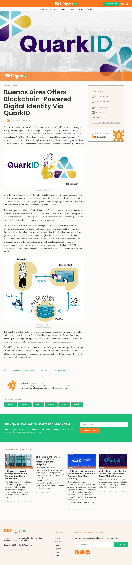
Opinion (51, 405)
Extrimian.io (48, 190)
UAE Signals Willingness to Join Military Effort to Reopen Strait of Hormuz (37, 370)
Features (25, 405)
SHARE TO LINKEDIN (100, 107)
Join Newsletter (111, 4)
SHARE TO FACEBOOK (100, 96)
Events (76, 405)
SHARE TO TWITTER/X (101, 101)
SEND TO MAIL (98, 112)
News (64, 405)
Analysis (10, 405)
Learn (38, 405)
